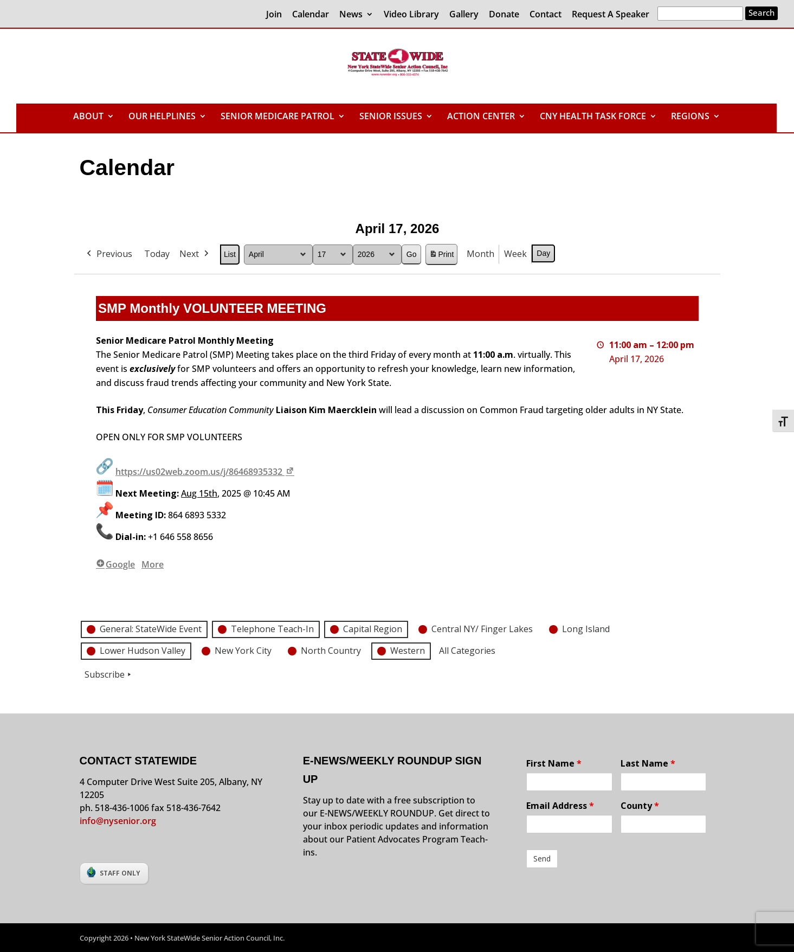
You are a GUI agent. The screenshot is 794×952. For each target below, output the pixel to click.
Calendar (310, 15)
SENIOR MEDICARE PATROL (277, 117)
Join (274, 15)
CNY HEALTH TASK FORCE (593, 117)
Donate (504, 15)
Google (115, 564)
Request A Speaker (610, 15)
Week (515, 254)
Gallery (464, 15)
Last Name (648, 763)
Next (195, 254)
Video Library (411, 15)
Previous (108, 254)
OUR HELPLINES (162, 117)
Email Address (560, 806)
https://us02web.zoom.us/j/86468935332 (205, 472)
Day (543, 253)
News (351, 15)
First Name (554, 763)
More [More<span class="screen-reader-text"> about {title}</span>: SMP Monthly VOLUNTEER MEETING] (152, 564)
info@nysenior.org (118, 821)
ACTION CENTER (481, 117)
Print (441, 256)
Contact (545, 15)
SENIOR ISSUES (390, 117)
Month (480, 254)
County (640, 806)
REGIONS (690, 117)
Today (157, 254)
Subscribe (109, 675)
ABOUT (88, 117)
